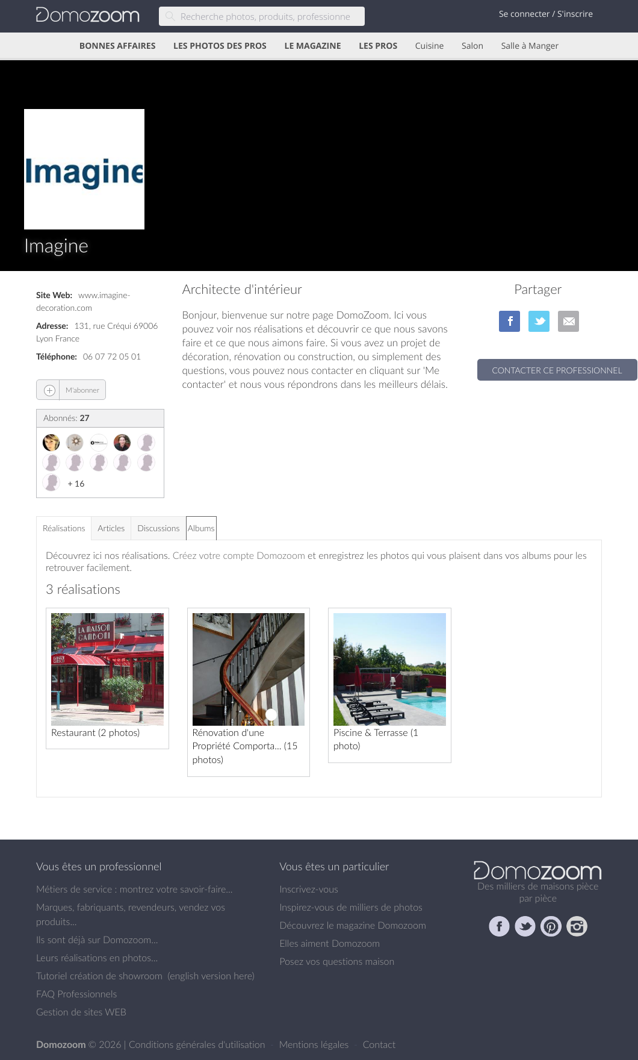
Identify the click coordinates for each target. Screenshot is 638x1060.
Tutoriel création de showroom (99, 975)
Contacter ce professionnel (557, 370)
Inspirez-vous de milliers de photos (351, 907)
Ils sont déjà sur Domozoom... (97, 939)
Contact (379, 1044)
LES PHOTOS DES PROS (220, 46)
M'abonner (68, 390)
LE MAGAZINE (312, 46)
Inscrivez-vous (308, 889)
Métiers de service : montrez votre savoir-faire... (134, 889)
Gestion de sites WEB (81, 1011)
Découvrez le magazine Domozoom (352, 925)
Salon (472, 46)
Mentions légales (315, 1044)
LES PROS (378, 46)
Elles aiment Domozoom (329, 943)
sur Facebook (509, 321)
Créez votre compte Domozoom (239, 555)
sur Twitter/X (539, 321)
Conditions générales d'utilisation (198, 1044)
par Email (568, 321)
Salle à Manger (530, 46)
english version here (211, 975)
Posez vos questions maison (336, 961)
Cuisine (429, 46)
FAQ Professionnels (76, 993)
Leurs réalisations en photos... (97, 957)
